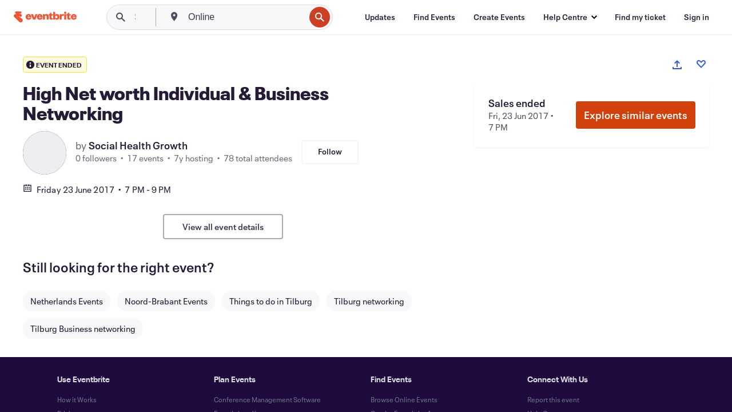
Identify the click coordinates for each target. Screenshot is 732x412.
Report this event (553, 399)
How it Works (77, 399)
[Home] (45, 17)
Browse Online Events (404, 399)
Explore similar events (635, 115)
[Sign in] (696, 17)
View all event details (223, 226)
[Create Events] (499, 17)
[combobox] (245, 17)
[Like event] (701, 64)
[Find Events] (434, 17)
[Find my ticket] (640, 17)
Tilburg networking (369, 301)
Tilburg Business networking (83, 328)
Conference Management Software (267, 399)
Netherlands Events (66, 301)
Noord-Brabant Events (166, 301)
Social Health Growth (138, 145)
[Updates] (380, 17)
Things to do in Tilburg (270, 301)
